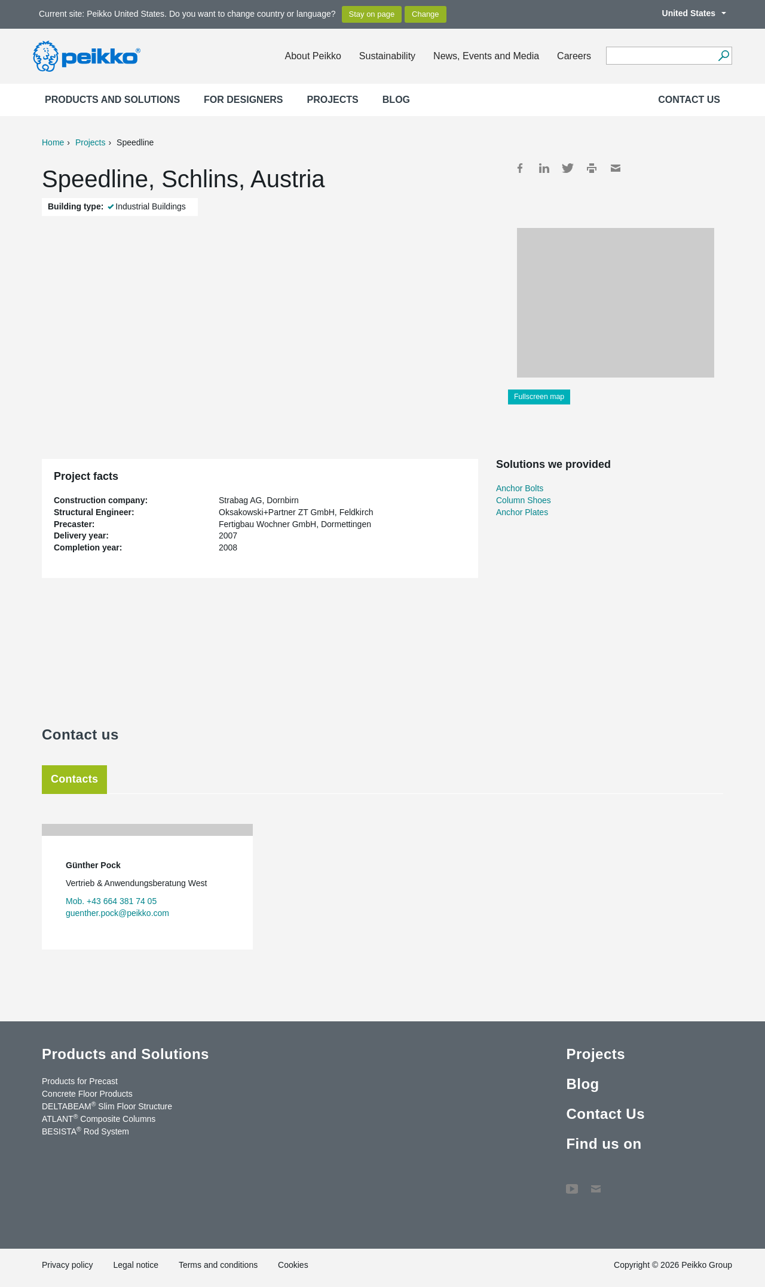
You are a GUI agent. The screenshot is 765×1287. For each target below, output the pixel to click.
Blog (396, 100)
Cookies (293, 1265)
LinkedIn (544, 168)
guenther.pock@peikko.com (117, 913)
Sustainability (387, 56)
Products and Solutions (112, 100)
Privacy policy (67, 1265)
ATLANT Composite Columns (98, 1118)
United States (688, 13)
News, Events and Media (486, 56)
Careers (574, 56)
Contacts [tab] (74, 779)
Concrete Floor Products (87, 1094)
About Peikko (313, 56)
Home (53, 142)
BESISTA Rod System (85, 1130)
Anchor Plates (522, 512)
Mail (616, 168)
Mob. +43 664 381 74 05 (111, 901)
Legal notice (135, 1265)
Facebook (520, 168)
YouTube (572, 1183)
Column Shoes (523, 500)
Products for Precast (80, 1081)
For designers (243, 100)
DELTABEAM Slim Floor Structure (107, 1105)
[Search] (723, 55)
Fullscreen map (539, 397)
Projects (333, 100)
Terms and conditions (218, 1265)
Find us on (603, 1144)
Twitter (568, 168)
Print (592, 168)
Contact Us (689, 100)
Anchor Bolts (519, 488)
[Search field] (660, 56)
